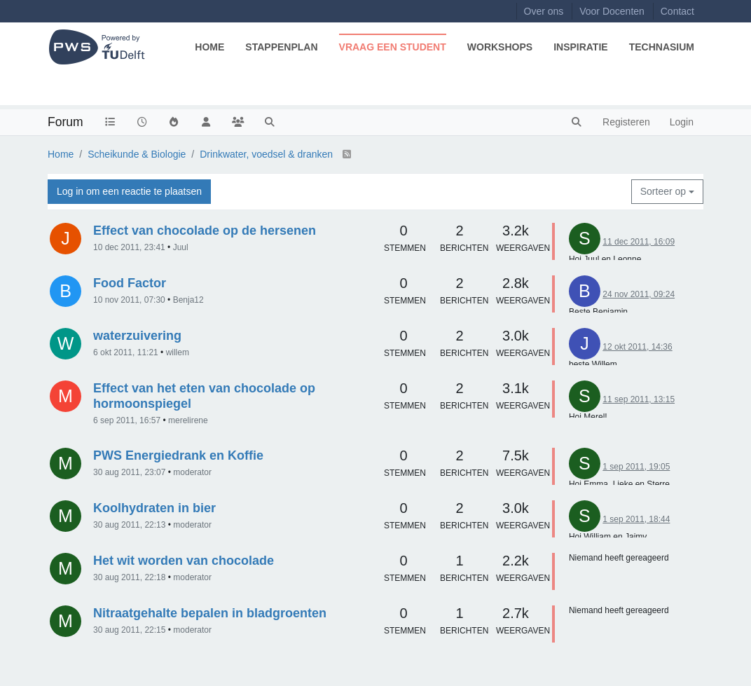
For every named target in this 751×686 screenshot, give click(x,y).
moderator (192, 472)
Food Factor (129, 283)
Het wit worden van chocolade (183, 561)
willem (177, 352)
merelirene (188, 420)
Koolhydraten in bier (154, 508)
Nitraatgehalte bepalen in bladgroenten (209, 613)
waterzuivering (137, 336)
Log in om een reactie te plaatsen (129, 191)
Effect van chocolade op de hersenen (204, 231)
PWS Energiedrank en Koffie (178, 455)
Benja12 (188, 300)
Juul (180, 247)
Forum (65, 122)
